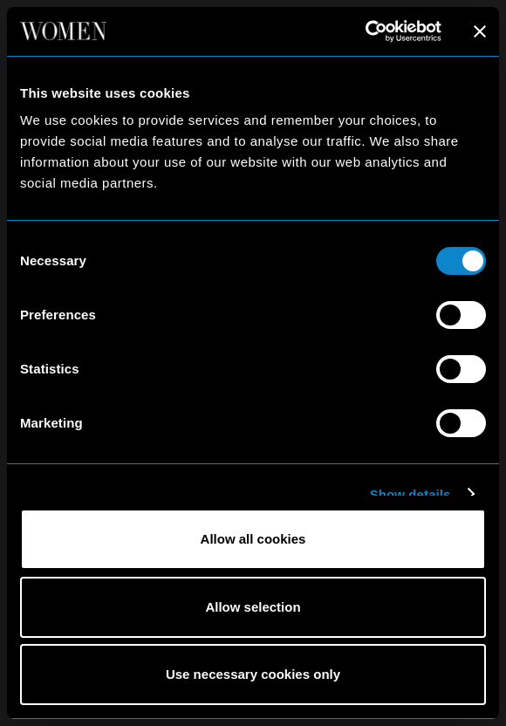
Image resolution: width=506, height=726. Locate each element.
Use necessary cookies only (253, 674)
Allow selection (252, 606)
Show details (410, 494)
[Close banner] (480, 31)
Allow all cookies (253, 538)
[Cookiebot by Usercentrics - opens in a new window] (365, 31)
